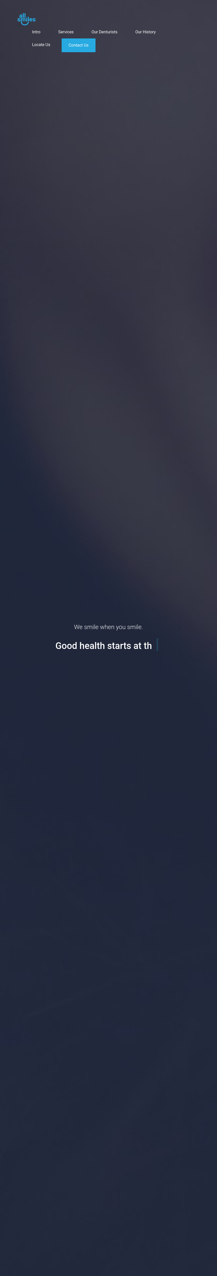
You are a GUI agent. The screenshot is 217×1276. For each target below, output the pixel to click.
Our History (145, 32)
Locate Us (41, 44)
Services (66, 32)
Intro (36, 32)
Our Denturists (104, 32)
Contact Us (79, 45)
